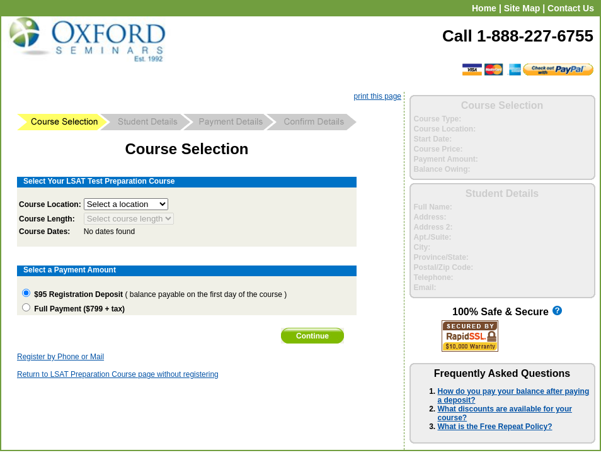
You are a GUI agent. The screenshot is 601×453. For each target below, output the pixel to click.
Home (484, 8)
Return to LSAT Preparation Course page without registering (118, 374)
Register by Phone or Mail (60, 356)
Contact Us (570, 8)
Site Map (522, 8)
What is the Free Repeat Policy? (495, 426)
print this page (377, 96)
